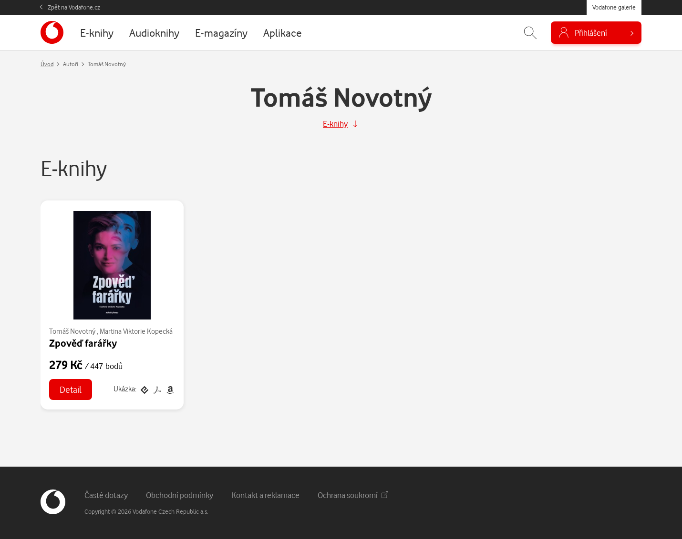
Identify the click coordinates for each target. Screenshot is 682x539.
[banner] (52, 32)
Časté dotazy (106, 495)
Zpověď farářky (83, 343)
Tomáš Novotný (72, 331)
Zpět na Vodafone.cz (74, 7)
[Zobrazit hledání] (530, 32)
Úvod (47, 64)
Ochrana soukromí (353, 495)
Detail (71, 389)
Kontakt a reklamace (265, 495)
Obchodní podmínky (179, 495)
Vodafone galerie (614, 7)
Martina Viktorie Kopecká (136, 331)
